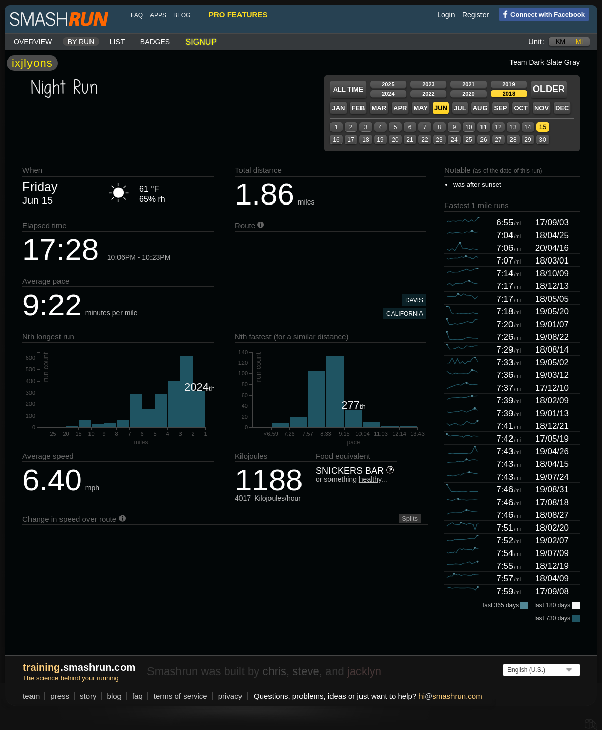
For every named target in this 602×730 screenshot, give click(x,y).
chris (274, 671)
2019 (508, 84)
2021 (468, 84)
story (88, 696)
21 (409, 139)
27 (498, 139)
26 (483, 139)
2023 (428, 84)
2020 (468, 94)
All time (348, 89)
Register (475, 15)
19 (380, 139)
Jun (440, 108)
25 (468, 139)
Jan (338, 108)
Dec (562, 108)
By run (81, 42)
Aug (480, 108)
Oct (520, 108)
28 (512, 139)
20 (395, 139)
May (420, 108)
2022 (428, 94)
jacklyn (364, 671)
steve (305, 671)
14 (527, 127)
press (59, 696)
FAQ (137, 15)
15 (542, 127)
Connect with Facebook (542, 14)
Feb (358, 108)
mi (579, 41)
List (117, 42)
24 (453, 139)
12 (498, 127)
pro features (237, 14)
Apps (158, 15)
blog (181, 15)
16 (336, 139)
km (561, 41)
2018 (509, 94)
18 (365, 139)
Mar (378, 108)
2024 (388, 94)
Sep (500, 108)
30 (542, 139)
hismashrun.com (450, 696)
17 (350, 139)
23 (439, 139)
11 (483, 127)
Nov (541, 108)
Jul (460, 108)
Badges (155, 42)
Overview (33, 42)
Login (446, 15)
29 (527, 139)
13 (512, 127)
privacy (230, 696)
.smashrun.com (79, 667)
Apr (400, 108)
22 (424, 139)
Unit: (536, 41)
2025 (388, 84)
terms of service (180, 696)
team (31, 696)
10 (468, 127)
